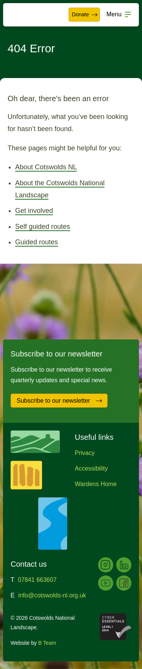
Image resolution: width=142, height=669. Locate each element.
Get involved (34, 210)
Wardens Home (96, 484)
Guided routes (36, 242)
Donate (85, 14)
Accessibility (91, 468)
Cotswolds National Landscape (28, 14)
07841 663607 (37, 580)
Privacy (85, 453)
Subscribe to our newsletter (60, 400)
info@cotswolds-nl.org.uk (52, 595)
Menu (114, 14)
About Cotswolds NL (46, 167)
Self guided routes (42, 226)
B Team (47, 643)
